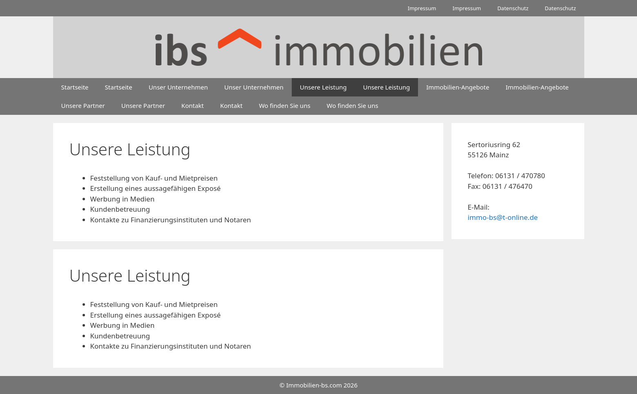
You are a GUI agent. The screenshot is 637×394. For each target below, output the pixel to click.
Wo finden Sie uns (285, 105)
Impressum (422, 8)
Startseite (75, 87)
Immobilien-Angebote (457, 87)
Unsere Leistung (323, 87)
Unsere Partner (83, 105)
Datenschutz (512, 8)
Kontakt (192, 105)
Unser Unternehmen (178, 87)
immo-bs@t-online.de (503, 217)
